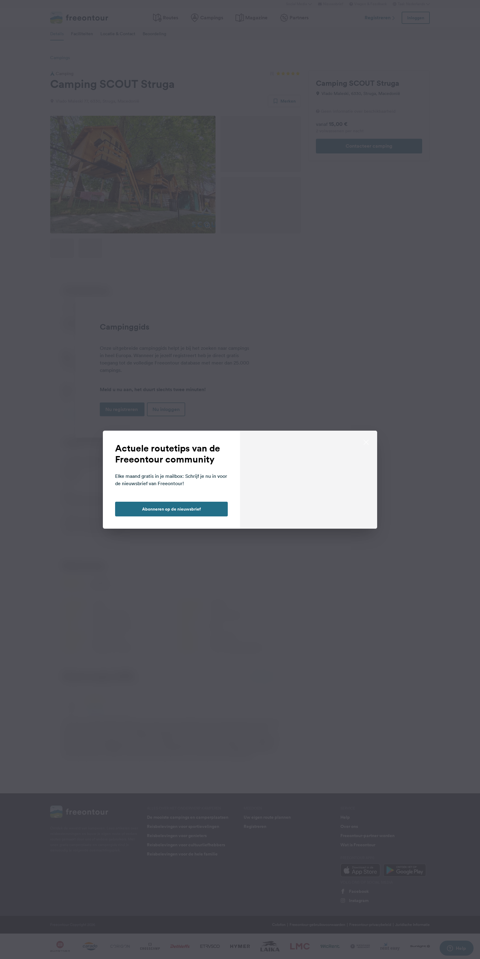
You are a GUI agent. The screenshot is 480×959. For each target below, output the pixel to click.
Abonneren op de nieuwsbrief (171, 509)
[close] (366, 441)
